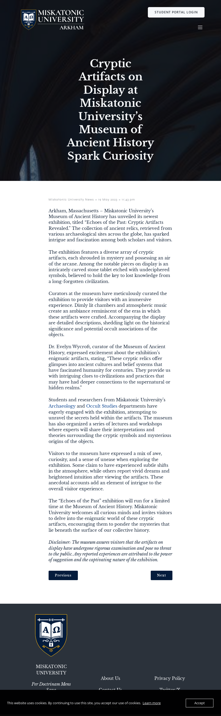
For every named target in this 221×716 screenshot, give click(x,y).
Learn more (152, 703)
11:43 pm (128, 201)
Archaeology (62, 407)
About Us (110, 679)
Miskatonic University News (71, 201)
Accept (199, 703)
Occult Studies (101, 407)
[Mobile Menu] (200, 28)
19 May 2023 (107, 201)
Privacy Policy (169, 679)
